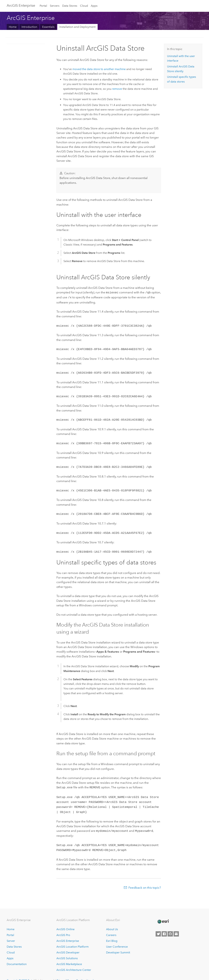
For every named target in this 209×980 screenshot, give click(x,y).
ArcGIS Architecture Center (73, 962)
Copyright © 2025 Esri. (20, 973)
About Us (112, 922)
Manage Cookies (75, 973)
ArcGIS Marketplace (69, 956)
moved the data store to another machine (99, 69)
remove (117, 88)
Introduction (29, 27)
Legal (90, 973)
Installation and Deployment (77, 27)
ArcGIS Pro (63, 927)
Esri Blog (111, 933)
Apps (94, 5)
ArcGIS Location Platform (72, 939)
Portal (43, 5)
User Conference (117, 939)
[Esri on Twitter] (158, 926)
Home (13, 27)
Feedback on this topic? (144, 880)
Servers (54, 5)
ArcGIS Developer (67, 945)
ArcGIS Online (65, 922)
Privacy (60, 973)
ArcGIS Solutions (67, 951)
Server (11, 933)
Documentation (17, 956)
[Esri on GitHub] (170, 926)
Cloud (84, 5)
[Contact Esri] (176, 926)
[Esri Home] (163, 914)
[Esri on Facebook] (164, 926)
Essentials (48, 27)
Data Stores (69, 5)
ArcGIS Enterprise (21, 5)
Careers (111, 927)
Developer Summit (118, 945)
